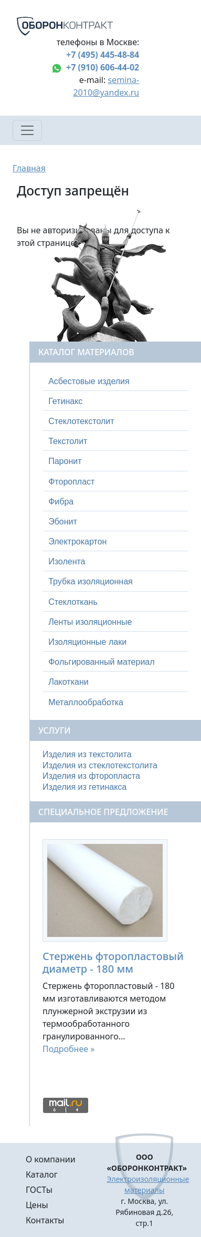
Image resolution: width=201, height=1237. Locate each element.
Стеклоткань (73, 601)
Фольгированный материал (101, 661)
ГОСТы (39, 1189)
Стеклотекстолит (81, 421)
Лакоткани (68, 681)
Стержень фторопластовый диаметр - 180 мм (113, 962)
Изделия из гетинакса (84, 786)
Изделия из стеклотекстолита (100, 765)
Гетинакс (65, 401)
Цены (37, 1205)
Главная (29, 168)
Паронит (64, 461)
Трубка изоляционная (90, 581)
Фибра (60, 501)
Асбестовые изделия (89, 381)
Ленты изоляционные (90, 621)
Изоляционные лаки (87, 641)
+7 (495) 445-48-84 (102, 54)
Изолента (66, 561)
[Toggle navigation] (27, 130)
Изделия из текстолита (87, 754)
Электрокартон (77, 541)
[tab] (115, 381)
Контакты (45, 1220)
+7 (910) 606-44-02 (102, 67)
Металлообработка (85, 702)
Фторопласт (71, 481)
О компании (51, 1159)
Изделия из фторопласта (91, 775)
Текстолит (67, 441)
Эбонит (62, 521)
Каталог (42, 1174)
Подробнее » (68, 1049)
